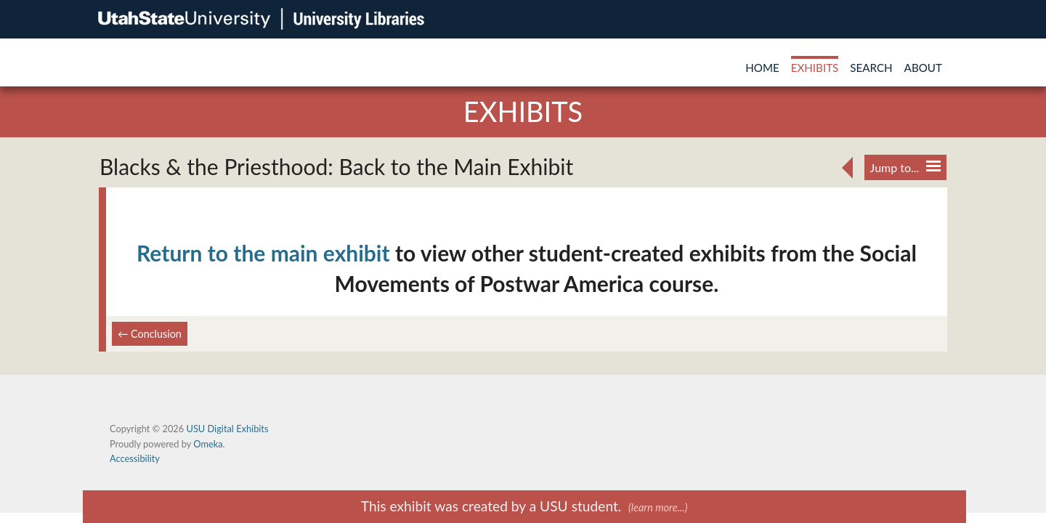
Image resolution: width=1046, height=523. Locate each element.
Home (762, 67)
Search (871, 67)
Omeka (207, 444)
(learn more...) (657, 507)
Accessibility (135, 458)
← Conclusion (150, 334)
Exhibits (815, 67)
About (923, 67)
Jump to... (905, 167)
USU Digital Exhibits (227, 428)
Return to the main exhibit (263, 253)
